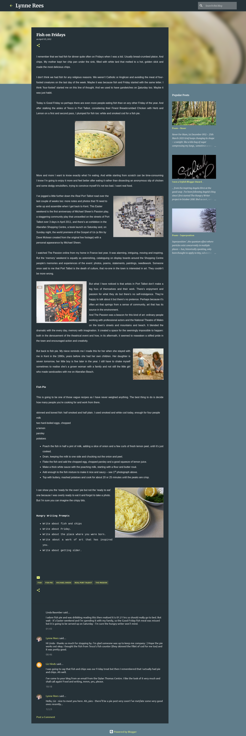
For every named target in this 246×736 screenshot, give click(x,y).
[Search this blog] (220, 5)
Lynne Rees (30, 6)
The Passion (101, 582)
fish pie (49, 582)
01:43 (49, 628)
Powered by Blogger (123, 731)
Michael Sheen (63, 582)
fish (40, 582)
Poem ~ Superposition (183, 235)
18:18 (49, 686)
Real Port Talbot (83, 582)
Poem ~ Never (179, 128)
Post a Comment (45, 716)
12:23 (49, 709)
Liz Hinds (51, 663)
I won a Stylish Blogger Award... (188, 181)
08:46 (49, 654)
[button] (38, 46)
